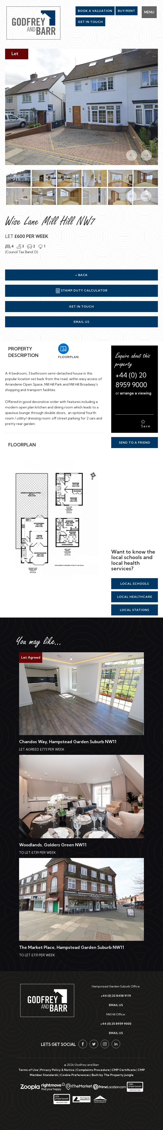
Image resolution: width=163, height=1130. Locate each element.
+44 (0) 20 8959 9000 (115, 1024)
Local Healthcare (134, 597)
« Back (81, 275)
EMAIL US (116, 1005)
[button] (129, 194)
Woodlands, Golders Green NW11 (52, 844)
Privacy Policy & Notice (57, 1070)
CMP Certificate (124, 1070)
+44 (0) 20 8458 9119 (116, 996)
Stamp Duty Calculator (82, 290)
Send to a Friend (134, 442)
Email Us (81, 322)
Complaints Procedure (93, 1070)
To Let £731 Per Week (37, 955)
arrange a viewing (135, 393)
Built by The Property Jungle (112, 1075)
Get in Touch (81, 306)
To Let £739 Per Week (37, 853)
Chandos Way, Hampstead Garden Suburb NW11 (67, 741)
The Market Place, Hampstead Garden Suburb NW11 (71, 947)
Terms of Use (28, 1070)
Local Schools (134, 584)
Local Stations (134, 610)
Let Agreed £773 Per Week (41, 749)
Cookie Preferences (75, 1075)
